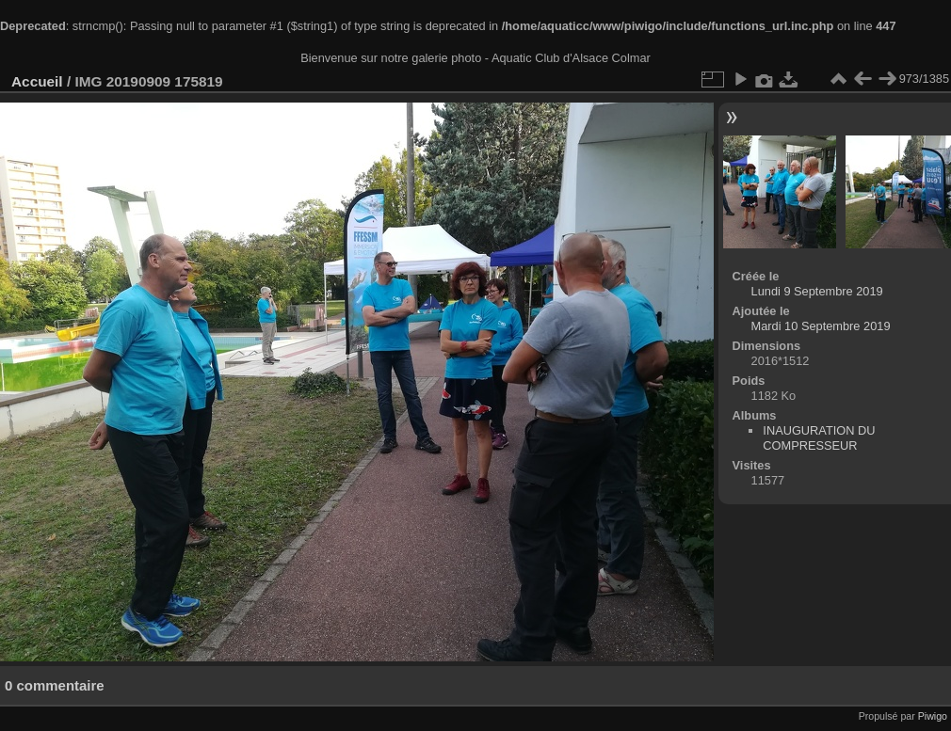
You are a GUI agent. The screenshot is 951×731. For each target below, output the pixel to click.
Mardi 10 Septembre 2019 (821, 326)
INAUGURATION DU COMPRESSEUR (819, 438)
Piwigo (932, 716)
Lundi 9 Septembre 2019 (817, 291)
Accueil (37, 81)
